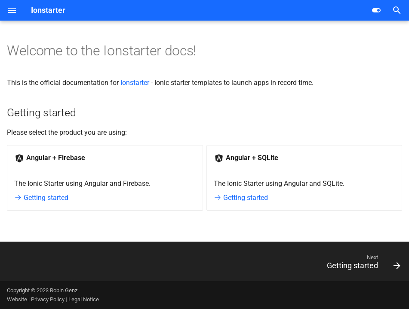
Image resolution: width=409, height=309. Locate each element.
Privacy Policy (48, 299)
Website (17, 299)
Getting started (41, 198)
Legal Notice (83, 299)
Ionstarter (134, 83)
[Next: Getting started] (361, 264)
